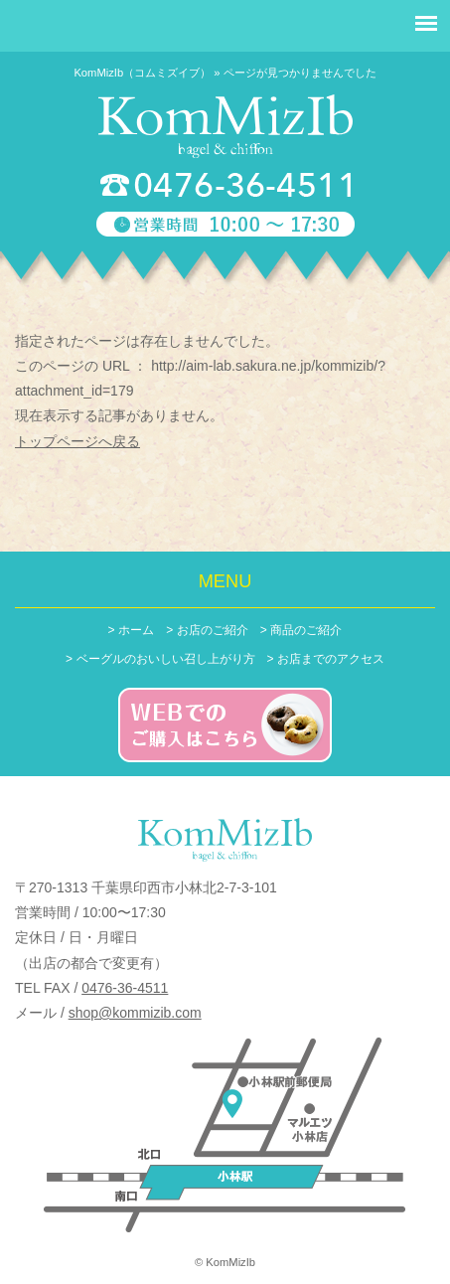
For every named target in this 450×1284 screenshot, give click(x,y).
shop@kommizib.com (135, 1013)
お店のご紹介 (212, 630)
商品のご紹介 (306, 630)
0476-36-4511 (124, 988)
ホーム (136, 630)
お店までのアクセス (330, 659)
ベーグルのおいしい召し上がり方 (165, 659)
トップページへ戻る (77, 441)
